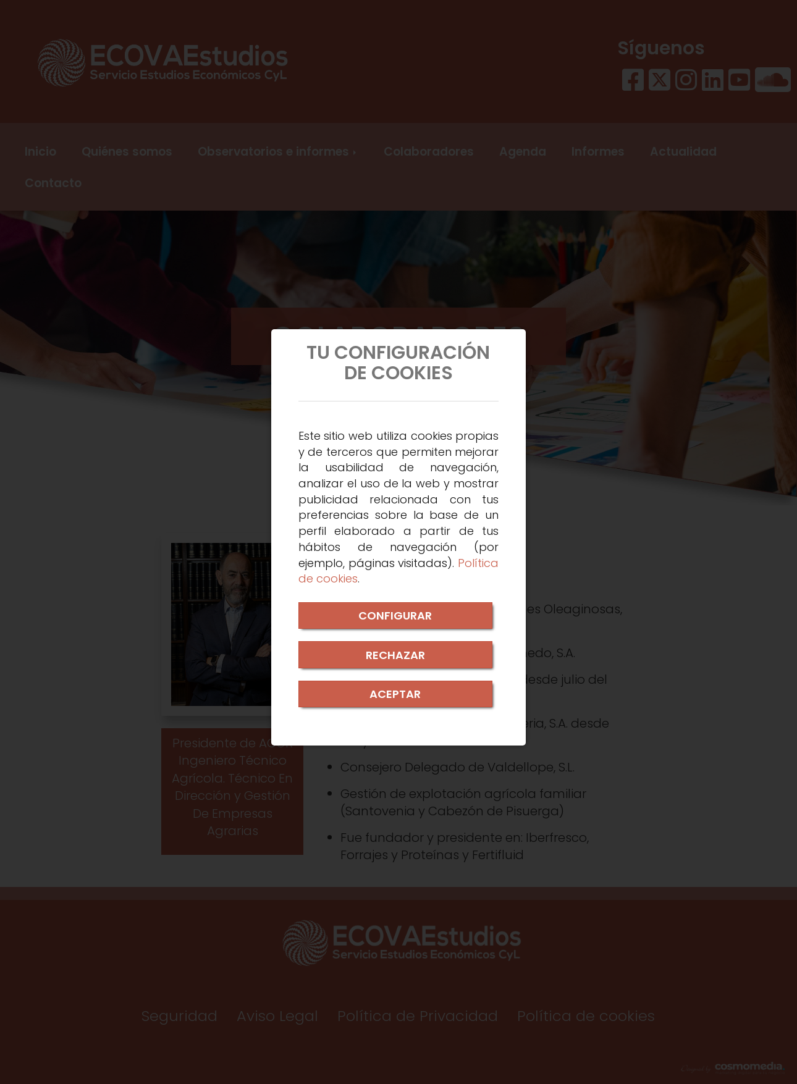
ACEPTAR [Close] (395, 694)
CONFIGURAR (395, 615)
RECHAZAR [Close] (395, 655)
